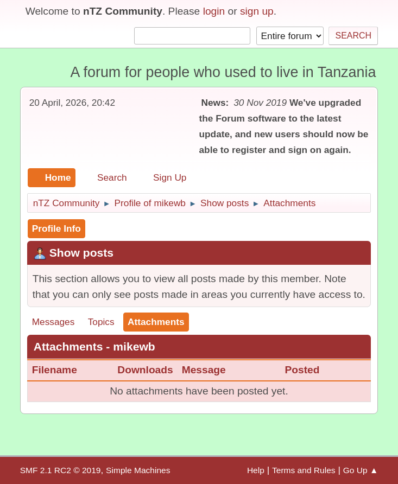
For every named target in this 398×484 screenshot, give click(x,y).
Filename (61, 369)
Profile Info (56, 228)
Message (204, 369)
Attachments (156, 321)
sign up (257, 11)
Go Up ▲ (360, 470)
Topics (101, 321)
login (214, 11)
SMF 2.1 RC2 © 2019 (60, 470)
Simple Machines (138, 470)
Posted (302, 369)
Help (255, 470)
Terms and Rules (304, 470)
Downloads (145, 369)
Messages (53, 321)
